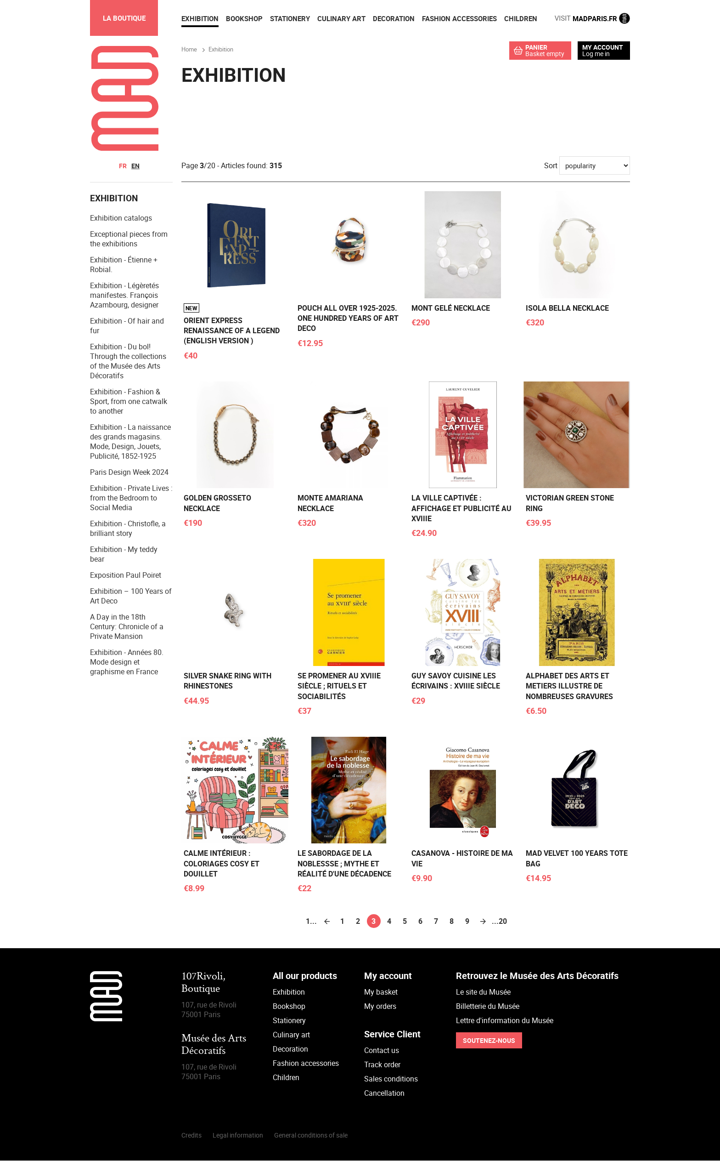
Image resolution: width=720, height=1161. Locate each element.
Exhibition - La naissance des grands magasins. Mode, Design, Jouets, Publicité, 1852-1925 (130, 441)
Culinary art (291, 1035)
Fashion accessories (306, 1064)
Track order (382, 1065)
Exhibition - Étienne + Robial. (124, 265)
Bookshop (289, 1007)
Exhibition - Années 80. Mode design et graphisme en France (126, 662)
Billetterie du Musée (487, 1007)
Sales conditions (391, 1079)
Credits (191, 1135)
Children (286, 1078)
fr (123, 165)
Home (189, 49)
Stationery (289, 1021)
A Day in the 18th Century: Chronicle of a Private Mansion (126, 627)
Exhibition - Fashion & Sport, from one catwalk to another (128, 401)
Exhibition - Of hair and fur (127, 326)
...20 (499, 921)
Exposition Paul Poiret (125, 575)
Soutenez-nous (489, 1040)
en (135, 165)
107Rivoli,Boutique (203, 983)
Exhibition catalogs (121, 218)
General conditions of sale (311, 1135)
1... (311, 921)
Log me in (596, 53)
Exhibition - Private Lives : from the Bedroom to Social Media (131, 498)
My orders (380, 1007)
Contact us (381, 1051)
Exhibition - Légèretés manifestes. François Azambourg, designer (124, 295)
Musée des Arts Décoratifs (213, 1045)
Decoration (290, 1049)
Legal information (238, 1135)
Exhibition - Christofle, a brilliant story (128, 529)
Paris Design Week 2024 (129, 472)
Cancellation (384, 1093)
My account (602, 47)
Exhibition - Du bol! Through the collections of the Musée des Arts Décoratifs (128, 361)
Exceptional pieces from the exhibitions (129, 239)
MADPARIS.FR (592, 18)
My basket (381, 992)
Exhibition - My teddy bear (124, 554)
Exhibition (289, 992)
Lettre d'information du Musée (504, 1021)
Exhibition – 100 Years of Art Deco (131, 596)
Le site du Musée (483, 992)
